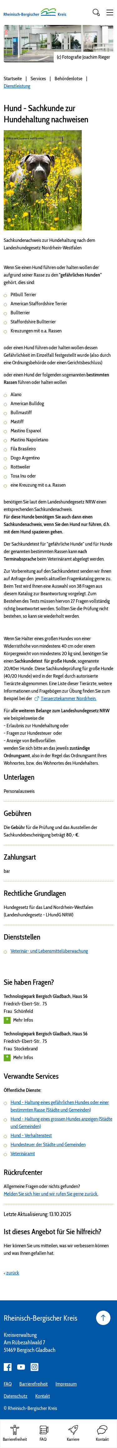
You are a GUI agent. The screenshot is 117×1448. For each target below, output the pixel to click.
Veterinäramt (23, 1153)
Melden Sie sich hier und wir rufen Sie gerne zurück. (51, 1194)
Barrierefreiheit (33, 1384)
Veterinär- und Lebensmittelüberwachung (49, 951)
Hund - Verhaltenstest (31, 1135)
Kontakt (42, 1396)
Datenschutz (15, 1396)
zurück (12, 1273)
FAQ (8, 1384)
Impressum (66, 1384)
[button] (109, 12)
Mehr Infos (18, 1020)
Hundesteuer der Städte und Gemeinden (48, 1144)
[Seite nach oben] (103, 1317)
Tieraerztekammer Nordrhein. (68, 698)
